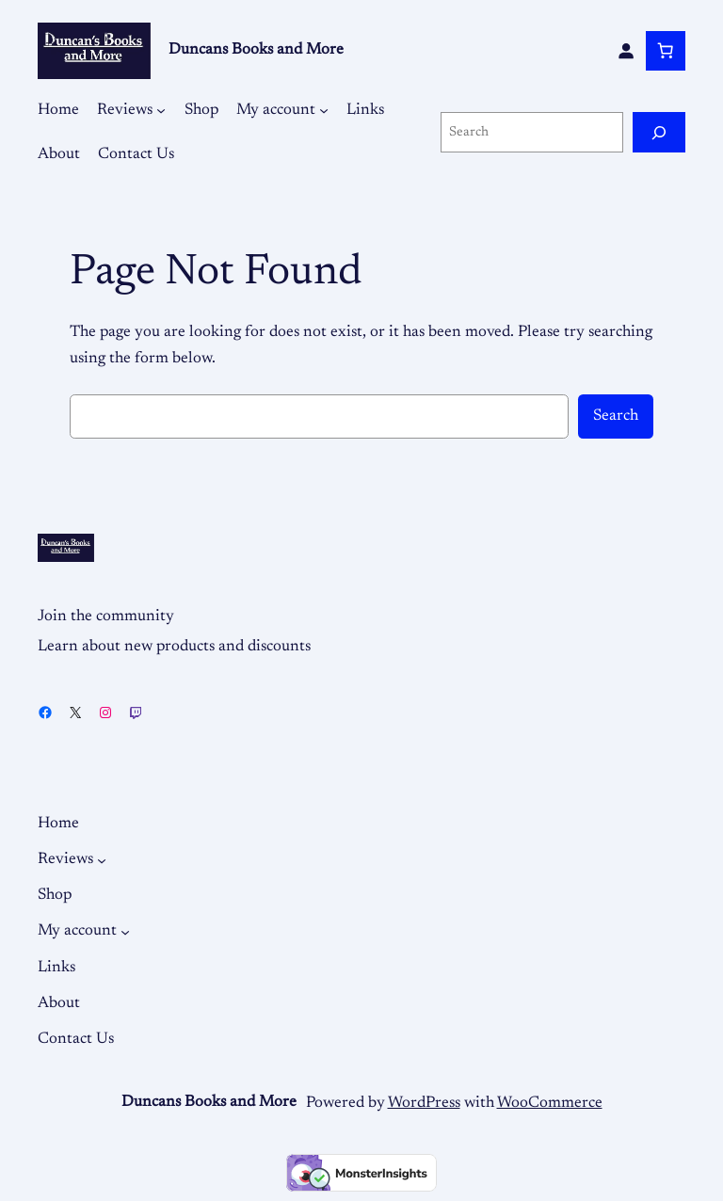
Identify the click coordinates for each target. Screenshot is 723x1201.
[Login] (626, 51)
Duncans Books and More (256, 49)
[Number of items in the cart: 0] (665, 51)
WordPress (424, 1103)
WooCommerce (549, 1103)
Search (615, 416)
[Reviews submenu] (161, 110)
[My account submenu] (324, 110)
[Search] (659, 132)
